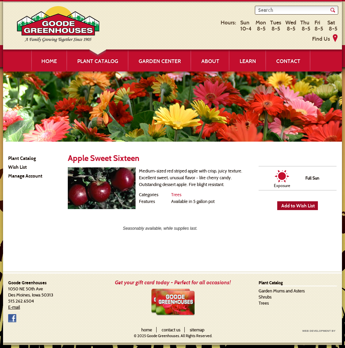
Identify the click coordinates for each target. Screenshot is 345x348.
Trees (176, 194)
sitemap (197, 329)
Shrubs (265, 297)
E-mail (14, 307)
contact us (171, 329)
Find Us (321, 39)
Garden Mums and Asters (282, 290)
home (146, 329)
